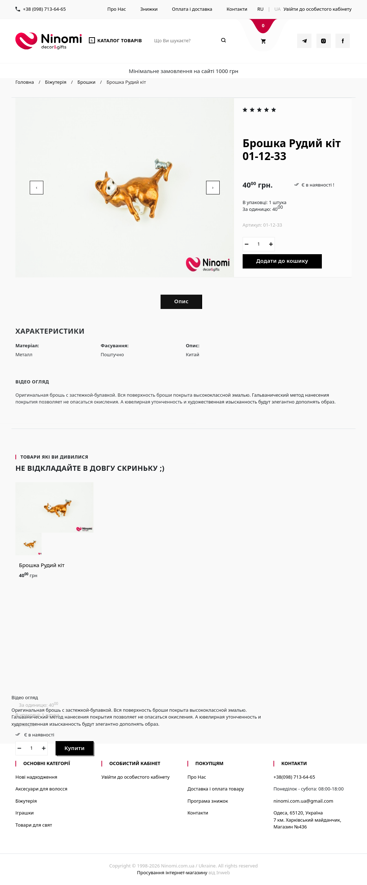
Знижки (148, 9)
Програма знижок (207, 801)
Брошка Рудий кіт (42, 565)
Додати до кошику (282, 260)
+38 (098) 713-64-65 (44, 9)
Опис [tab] (181, 301)
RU (260, 9)
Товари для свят (33, 825)
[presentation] (36, 187)
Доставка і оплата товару (215, 788)
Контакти (237, 9)
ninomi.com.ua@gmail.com (303, 801)
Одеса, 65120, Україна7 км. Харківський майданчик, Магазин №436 (307, 819)
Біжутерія (26, 801)
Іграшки (24, 812)
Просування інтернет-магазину (172, 872)
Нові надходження (36, 777)
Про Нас (117, 9)
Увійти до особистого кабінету (317, 9)
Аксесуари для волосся (41, 788)
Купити (75, 747)
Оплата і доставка (192, 9)
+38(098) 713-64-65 (294, 777)
